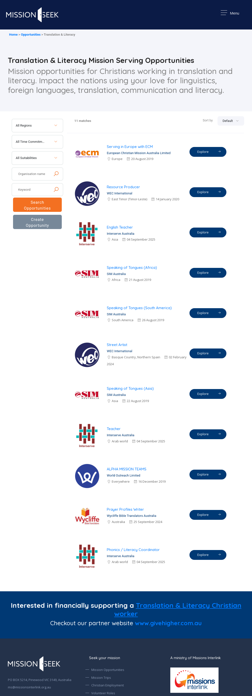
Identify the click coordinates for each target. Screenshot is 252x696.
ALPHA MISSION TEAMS (126, 469)
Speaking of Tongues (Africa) (132, 267)
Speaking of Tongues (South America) (139, 307)
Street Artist (117, 344)
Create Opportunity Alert (37, 224)
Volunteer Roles (103, 693)
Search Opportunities (37, 205)
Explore (209, 151)
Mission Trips (101, 677)
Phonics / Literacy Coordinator (133, 549)
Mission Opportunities (107, 669)
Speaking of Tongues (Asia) (130, 388)
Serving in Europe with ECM (130, 146)
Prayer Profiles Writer (125, 509)
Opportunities (31, 34)
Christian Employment (107, 685)
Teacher (114, 428)
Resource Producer (123, 187)
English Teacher (120, 227)
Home (13, 34)
